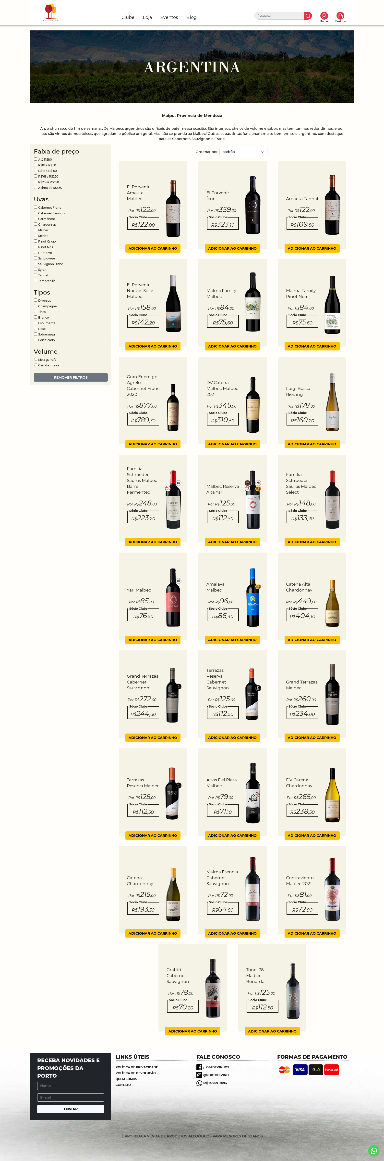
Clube (127, 17)
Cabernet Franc (49, 207)
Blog (191, 17)
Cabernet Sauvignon (53, 213)
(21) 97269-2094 (215, 1083)
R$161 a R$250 (48, 176)
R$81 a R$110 (47, 165)
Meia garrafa (47, 359)
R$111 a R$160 (47, 171)
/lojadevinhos (216, 1067)
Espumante (46, 323)
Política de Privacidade (137, 1067)
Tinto (42, 312)
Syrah (42, 269)
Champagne (47, 306)
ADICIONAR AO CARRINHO (153, 248)
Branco (43, 317)
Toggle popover (324, 16)
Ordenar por (207, 152)
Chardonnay (47, 224)
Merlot (43, 236)
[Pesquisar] (279, 16)
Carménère (46, 219)
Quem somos (126, 1079)
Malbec (43, 230)
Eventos (169, 17)
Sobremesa (46, 334)
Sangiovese (46, 258)
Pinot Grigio (47, 241)
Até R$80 (45, 159)
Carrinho (340, 16)
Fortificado (46, 340)
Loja (147, 17)
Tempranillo (47, 281)
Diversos (44, 300)
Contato (123, 1085)
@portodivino (216, 1075)
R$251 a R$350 (48, 182)
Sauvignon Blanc (50, 264)
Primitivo (45, 253)
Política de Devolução (136, 1073)
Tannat (43, 275)
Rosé (42, 329)
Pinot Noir (45, 247)
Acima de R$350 (50, 188)
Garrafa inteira (48, 365)
